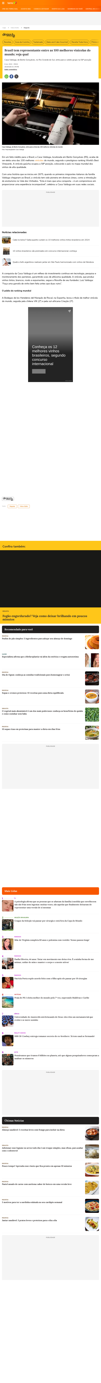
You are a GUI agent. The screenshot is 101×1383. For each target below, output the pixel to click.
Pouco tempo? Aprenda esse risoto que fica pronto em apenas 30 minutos (37, 1166)
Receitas (7, 42)
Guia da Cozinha (22, 42)
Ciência (16, 1014)
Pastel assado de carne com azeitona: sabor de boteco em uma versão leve (37, 1184)
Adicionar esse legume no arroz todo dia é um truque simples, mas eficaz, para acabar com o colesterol (42, 1149)
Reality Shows (20, 1033)
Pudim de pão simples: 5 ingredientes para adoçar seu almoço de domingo (37, 638)
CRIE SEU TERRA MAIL (10, 9)
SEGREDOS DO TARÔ (75, 9)
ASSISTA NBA (26, 9)
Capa (4, 28)
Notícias (17, 994)
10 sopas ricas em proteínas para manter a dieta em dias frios (31, 729)
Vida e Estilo (15, 28)
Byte (16, 1052)
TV (15, 898)
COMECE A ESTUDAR (41, 9)
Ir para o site (12, 3)
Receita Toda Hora (80, 42)
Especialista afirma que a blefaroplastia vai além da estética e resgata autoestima (40, 656)
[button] (3, 3)
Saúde (4, 654)
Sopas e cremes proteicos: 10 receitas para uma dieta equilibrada (33, 693)
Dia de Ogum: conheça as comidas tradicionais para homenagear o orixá (36, 675)
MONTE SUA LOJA (58, 9)
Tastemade (38, 42)
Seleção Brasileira (21, 918)
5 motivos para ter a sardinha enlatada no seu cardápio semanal (32, 1202)
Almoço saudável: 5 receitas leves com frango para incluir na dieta (33, 1130)
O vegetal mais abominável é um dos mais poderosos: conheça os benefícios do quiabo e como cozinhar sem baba (42, 712)
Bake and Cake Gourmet (57, 42)
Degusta (26, 28)
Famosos (17, 937)
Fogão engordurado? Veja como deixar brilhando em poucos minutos (44, 617)
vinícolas (39, 160)
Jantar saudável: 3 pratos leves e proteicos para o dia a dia (29, 1220)
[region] (50, 18)
